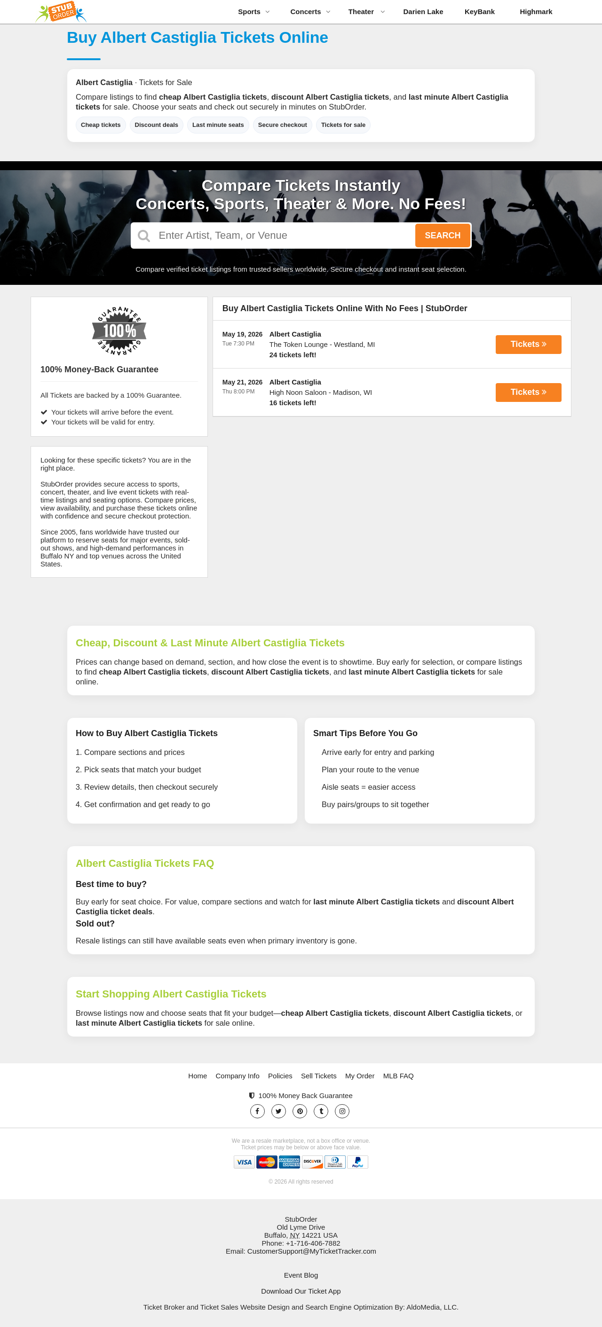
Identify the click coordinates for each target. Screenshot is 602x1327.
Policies (280, 1076)
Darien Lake (423, 12)
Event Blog (301, 1275)
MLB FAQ (398, 1076)
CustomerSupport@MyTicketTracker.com (311, 1251)
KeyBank (480, 12)
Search (442, 235)
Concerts (310, 12)
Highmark (536, 12)
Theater (367, 12)
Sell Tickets (319, 1076)
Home (197, 1076)
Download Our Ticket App (301, 1291)
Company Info (238, 1076)
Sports (254, 12)
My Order (360, 1076)
